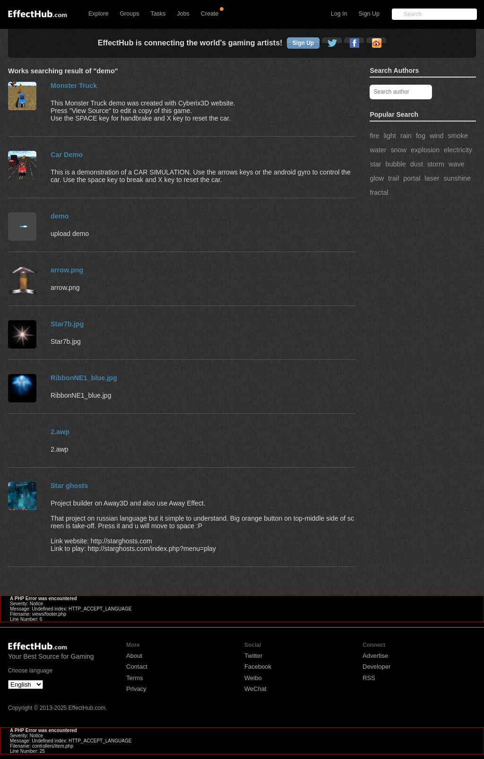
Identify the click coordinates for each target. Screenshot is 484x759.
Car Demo (67, 154)
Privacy (136, 688)
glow (377, 178)
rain (406, 136)
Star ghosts (69, 485)
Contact (136, 666)
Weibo (253, 677)
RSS (369, 677)
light (389, 136)
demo (60, 216)
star (375, 164)
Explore (98, 13)
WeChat (255, 688)
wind (437, 136)
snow (399, 150)
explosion (425, 150)
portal (411, 178)
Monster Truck (74, 85)
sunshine (457, 178)
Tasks (157, 13)
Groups (129, 13)
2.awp (60, 432)
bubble (395, 164)
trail (393, 178)
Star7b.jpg (67, 324)
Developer (376, 666)
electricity (458, 150)
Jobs (183, 13)
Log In (339, 13)
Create (210, 13)
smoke (458, 136)
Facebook (257, 666)
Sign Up (369, 13)
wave (457, 164)
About (134, 655)
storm (435, 164)
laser (431, 178)
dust (416, 164)
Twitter (253, 655)
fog (420, 136)
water (378, 150)
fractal (379, 192)
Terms (134, 677)
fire (374, 136)
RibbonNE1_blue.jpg (84, 378)
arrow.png (67, 270)
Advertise (375, 655)
